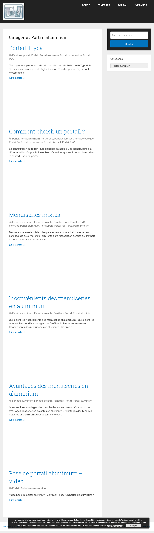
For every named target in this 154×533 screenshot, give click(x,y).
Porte (86, 5)
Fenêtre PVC (77, 222)
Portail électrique (84, 139)
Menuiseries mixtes (35, 215)
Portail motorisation (71, 55)
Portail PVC (68, 142)
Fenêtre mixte (61, 222)
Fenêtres (104, 5)
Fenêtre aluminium (22, 222)
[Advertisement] (52, 106)
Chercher (129, 44)
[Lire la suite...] (17, 78)
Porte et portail (11, 529)
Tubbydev (144, 529)
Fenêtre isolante (43, 222)
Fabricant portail (21, 55)
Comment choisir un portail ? (48, 131)
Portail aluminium (49, 55)
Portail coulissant (63, 139)
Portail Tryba (26, 48)
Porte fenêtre (81, 226)
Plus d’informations (115, 525)
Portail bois (47, 139)
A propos (121, 529)
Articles (111, 529)
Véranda (141, 5)
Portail (123, 5)
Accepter (133, 525)
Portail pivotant (52, 142)
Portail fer (14, 142)
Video (44, 490)
